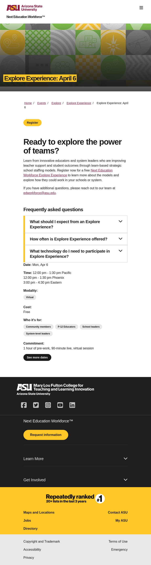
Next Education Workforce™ (25, 17)
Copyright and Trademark (41, 541)
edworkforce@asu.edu (39, 193)
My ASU (121, 520)
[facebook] (25, 405)
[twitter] (36, 405)
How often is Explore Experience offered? (76, 238)
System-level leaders (38, 333)
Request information (46, 435)
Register (32, 122)
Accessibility (32, 549)
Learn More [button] (75, 458)
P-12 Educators (66, 326)
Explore (56, 103)
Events (41, 103)
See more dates (37, 357)
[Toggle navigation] (141, 8)
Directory (30, 528)
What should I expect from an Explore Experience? (76, 224)
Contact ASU (118, 512)
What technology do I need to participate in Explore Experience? (76, 254)
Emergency (119, 549)
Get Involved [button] (75, 479)
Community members (38, 326)
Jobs (27, 520)
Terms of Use (118, 541)
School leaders (91, 326)
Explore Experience (79, 103)
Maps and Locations (39, 512)
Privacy (28, 557)
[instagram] (48, 405)
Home (28, 103)
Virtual (30, 297)
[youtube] (60, 405)
